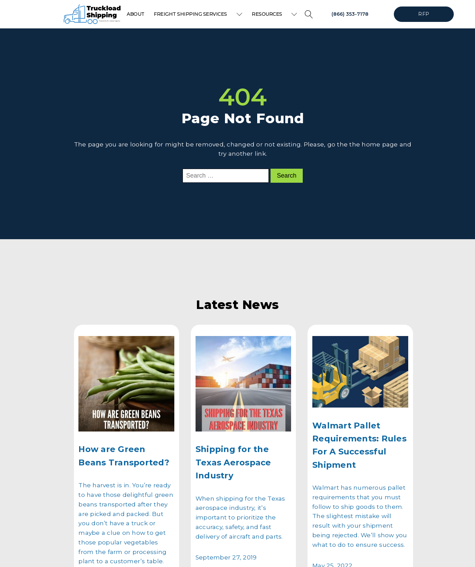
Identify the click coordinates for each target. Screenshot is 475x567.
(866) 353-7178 (350, 14)
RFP (423, 14)
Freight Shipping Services (198, 14)
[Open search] (309, 14)
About (136, 14)
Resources (274, 14)
